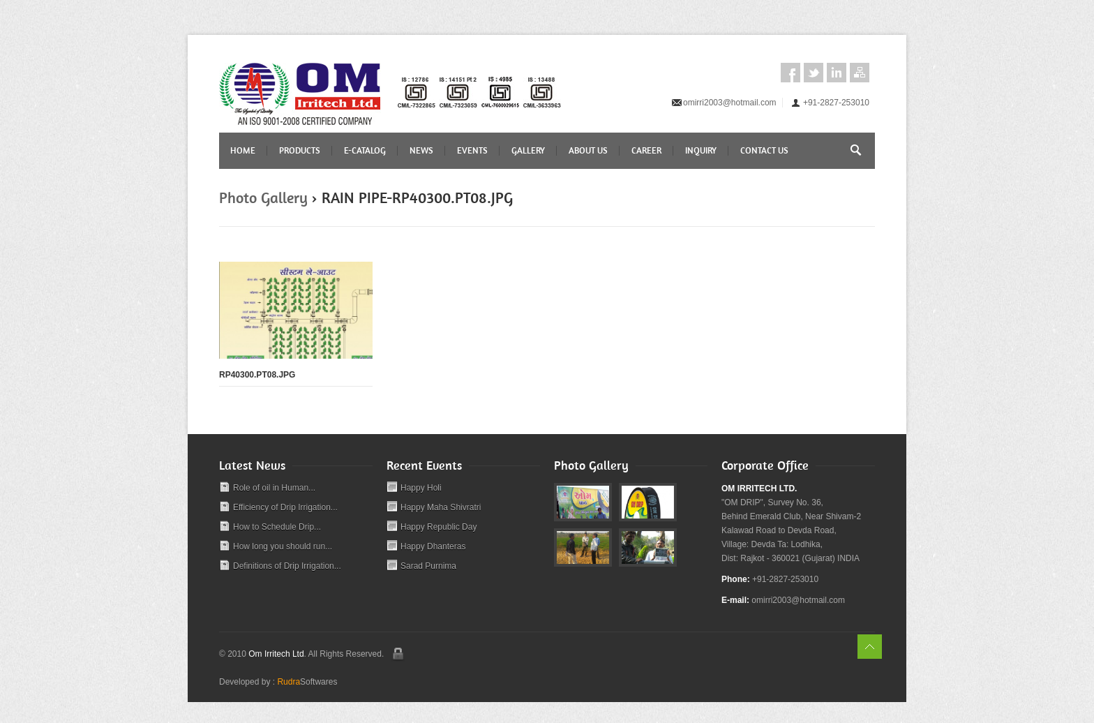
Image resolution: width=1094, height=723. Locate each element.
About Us (588, 150)
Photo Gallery (263, 197)
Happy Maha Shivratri (440, 507)
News (421, 150)
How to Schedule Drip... (277, 527)
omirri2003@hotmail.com (730, 102)
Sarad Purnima (428, 566)
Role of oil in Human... (274, 488)
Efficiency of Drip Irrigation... (285, 507)
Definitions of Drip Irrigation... (287, 566)
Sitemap (859, 72)
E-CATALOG (365, 150)
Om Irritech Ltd (276, 654)
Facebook (790, 72)
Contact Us (764, 150)
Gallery (528, 150)
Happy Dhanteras (432, 546)
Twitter (813, 72)
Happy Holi (421, 488)
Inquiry (701, 150)
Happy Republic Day (438, 527)
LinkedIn (836, 72)
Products (299, 150)
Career (646, 150)
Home (242, 150)
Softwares (307, 682)
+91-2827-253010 (836, 102)
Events (472, 150)
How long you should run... (282, 546)
